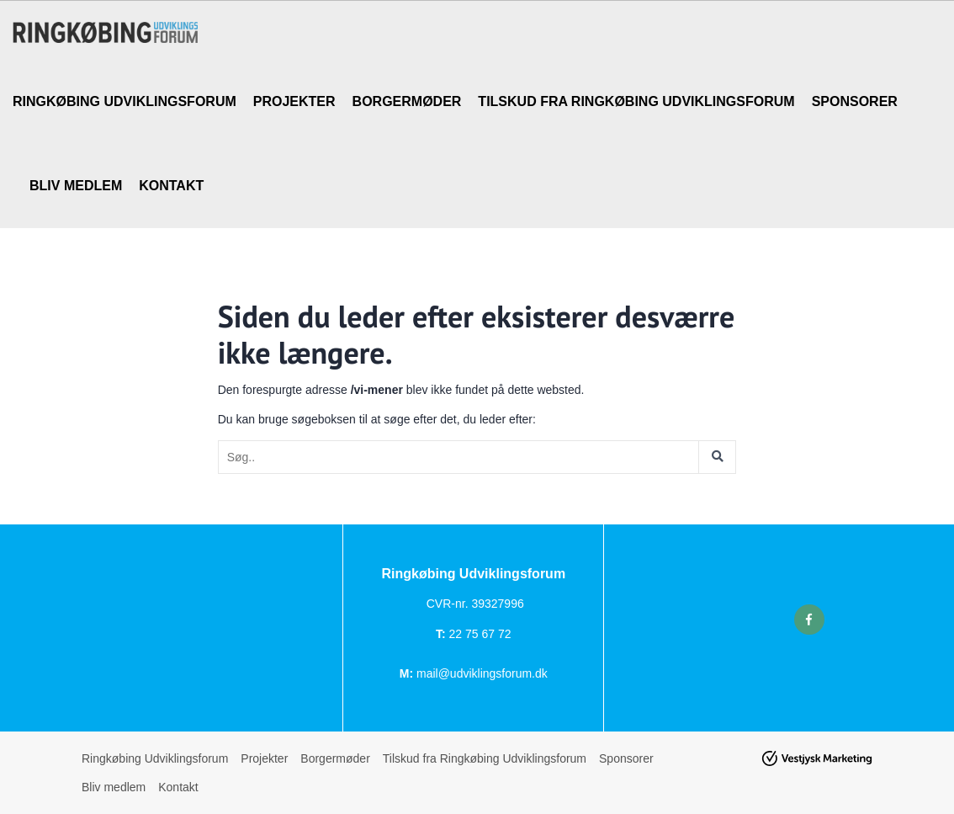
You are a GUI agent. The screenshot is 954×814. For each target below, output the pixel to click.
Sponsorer (855, 101)
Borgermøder (407, 101)
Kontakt (171, 185)
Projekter (294, 101)
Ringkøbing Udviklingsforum (124, 101)
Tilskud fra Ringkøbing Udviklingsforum (636, 101)
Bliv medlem (75, 185)
